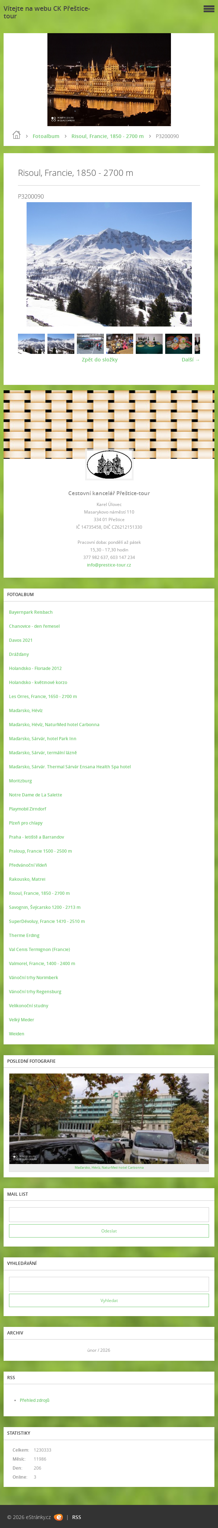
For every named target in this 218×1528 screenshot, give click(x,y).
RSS (76, 1517)
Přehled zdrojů (35, 1400)
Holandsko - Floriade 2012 (35, 668)
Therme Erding (24, 935)
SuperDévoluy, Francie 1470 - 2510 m (47, 921)
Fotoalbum (46, 136)
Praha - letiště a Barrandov (36, 837)
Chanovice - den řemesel (34, 626)
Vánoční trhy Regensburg (35, 992)
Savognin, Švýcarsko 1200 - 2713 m (44, 907)
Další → (191, 359)
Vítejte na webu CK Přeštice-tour (47, 12)
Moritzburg (20, 781)
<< (16, 1350)
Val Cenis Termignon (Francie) (39, 949)
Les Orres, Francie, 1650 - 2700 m (43, 696)
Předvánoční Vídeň (28, 865)
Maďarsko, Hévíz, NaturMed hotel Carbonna (54, 724)
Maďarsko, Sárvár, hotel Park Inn (42, 739)
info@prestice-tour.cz (109, 565)
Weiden (16, 1034)
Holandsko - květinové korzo (38, 682)
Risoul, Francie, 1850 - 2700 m (107, 136)
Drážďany (19, 654)
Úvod (16, 134)
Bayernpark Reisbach (31, 612)
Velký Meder (21, 1020)
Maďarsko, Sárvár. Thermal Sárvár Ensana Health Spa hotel (70, 767)
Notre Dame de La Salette (35, 795)
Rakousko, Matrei (27, 879)
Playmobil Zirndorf (27, 809)
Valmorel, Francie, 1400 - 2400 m (42, 963)
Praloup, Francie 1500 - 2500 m (40, 851)
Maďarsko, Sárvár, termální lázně (43, 753)
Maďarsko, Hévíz (26, 710)
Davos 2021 (21, 640)
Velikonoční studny (28, 1006)
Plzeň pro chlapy (25, 823)
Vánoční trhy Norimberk (33, 977)
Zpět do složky (100, 359)
